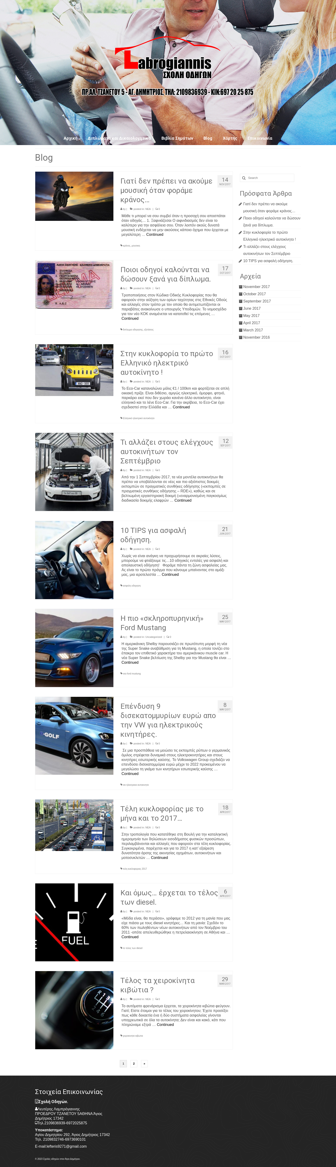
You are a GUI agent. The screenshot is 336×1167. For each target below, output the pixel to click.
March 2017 (253, 330)
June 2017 (252, 308)
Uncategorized (153, 637)
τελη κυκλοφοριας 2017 (135, 869)
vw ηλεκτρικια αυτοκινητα (136, 785)
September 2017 (257, 301)
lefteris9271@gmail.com (67, 1146)
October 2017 (254, 294)
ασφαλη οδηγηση (132, 585)
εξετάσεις (149, 329)
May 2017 (251, 316)
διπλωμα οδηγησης (133, 329)
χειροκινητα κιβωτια (133, 1036)
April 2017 (251, 323)
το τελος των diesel (133, 948)
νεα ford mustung (132, 673)
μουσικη (136, 245)
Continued (154, 234)
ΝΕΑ (148, 209)
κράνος (126, 245)
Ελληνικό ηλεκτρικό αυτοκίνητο (139, 418)
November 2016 (256, 337)
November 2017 (256, 287)
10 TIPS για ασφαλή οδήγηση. (268, 261)
